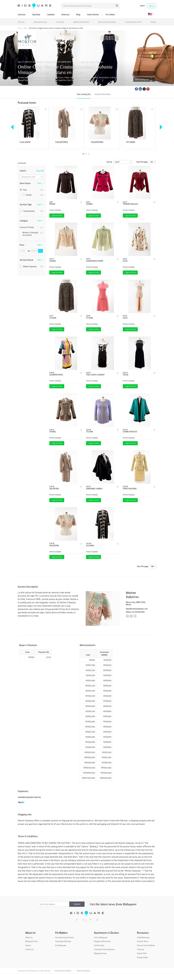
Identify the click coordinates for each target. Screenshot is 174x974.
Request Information (102, 941)
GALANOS (25, 142)
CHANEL (89, 204)
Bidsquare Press (31, 941)
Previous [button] (12, 127)
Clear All (40, 170)
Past (25, 28)
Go (40, 251)
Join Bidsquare (60, 945)
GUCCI (125, 261)
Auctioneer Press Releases (104, 949)
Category (24, 220)
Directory (65, 14)
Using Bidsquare (143, 937)
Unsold (32, 195)
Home (20, 28)
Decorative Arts (40, 22)
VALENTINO (61, 142)
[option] (33, 128)
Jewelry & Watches (81, 22)
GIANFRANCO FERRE (94, 261)
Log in (142, 6)
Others (153, 22)
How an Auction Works (146, 945)
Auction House (26, 259)
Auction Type (26, 204)
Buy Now (36, 14)
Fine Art (21, 22)
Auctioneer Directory (63, 941)
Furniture (60, 22)
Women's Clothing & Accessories (32, 233)
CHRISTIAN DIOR (130, 489)
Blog (78, 14)
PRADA (52, 204)
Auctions (22, 14)
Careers (28, 945)
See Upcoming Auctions (64, 937)
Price (22, 244)
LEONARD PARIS (56, 375)
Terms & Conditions (83, 971)
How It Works (93, 14)
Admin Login (99, 945)
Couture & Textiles (31, 227)
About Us (29, 937)
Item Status (25, 183)
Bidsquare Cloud (100, 953)
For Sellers (110, 14)
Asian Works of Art (133, 22)
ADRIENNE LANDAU (94, 489)
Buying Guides (142, 957)
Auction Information (103, 94)
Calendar (50, 14)
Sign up (151, 5)
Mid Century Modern (107, 22)
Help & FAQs (142, 953)
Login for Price (56, 215)
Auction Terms (142, 941)
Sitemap (140, 949)
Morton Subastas (96, 62)
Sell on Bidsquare (100, 937)
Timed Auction (31, 211)
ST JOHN (130, 142)
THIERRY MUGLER (130, 204)
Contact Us (29, 949)
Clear (39, 183)
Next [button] (160, 127)
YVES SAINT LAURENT (95, 375)
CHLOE (125, 375)
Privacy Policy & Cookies (63, 971)
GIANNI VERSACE (130, 432)
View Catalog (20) (142, 79)
